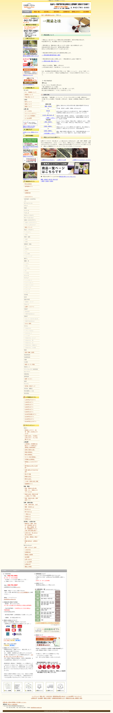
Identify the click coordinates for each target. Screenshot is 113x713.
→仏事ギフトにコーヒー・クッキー (81, 160)
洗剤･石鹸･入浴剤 (29, 352)
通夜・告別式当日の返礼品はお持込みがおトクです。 (30, 146)
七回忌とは (28, 519)
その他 (27, 273)
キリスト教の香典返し (30, 457)
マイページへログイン (30, 113)
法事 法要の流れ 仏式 (31, 504)
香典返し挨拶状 (29, 554)
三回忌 (47, 181)
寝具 (25, 350)
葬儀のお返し (28, 476)
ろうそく (26, 383)
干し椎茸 (27, 253)
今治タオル (28, 328)
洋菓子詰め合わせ (30, 314)
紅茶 (25, 297)
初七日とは (28, 509)
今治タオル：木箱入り (31, 345)
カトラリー (27, 371)
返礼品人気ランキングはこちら (67, 176)
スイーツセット (29, 282)
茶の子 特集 (28, 474)
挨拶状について (29, 94)
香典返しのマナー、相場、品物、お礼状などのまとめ (31, 431)
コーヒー (26, 277)
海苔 (26, 239)
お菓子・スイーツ (29, 306)
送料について (28, 104)
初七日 (48, 110)
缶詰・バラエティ (29, 229)
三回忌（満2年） (48, 126)
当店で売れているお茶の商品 (30, 170)
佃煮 (26, 241)
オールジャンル (28, 203)
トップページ (35, 696)
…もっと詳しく (49, 133)
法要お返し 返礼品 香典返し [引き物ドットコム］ (14, 702)
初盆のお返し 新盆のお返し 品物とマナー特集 (31, 495)
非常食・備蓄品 (28, 388)
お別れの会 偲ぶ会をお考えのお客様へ (31, 533)
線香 (25, 381)
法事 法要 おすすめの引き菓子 (31, 471)
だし (26, 251)
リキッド (27, 292)
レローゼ (26, 210)
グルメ (26, 205)
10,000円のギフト (29, 416)
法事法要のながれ (49, 15)
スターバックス (29, 285)
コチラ (18, 587)
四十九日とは (28, 511)
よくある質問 (28, 118)
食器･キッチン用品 (30, 364)
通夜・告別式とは (29, 507)
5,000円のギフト (29, 412)
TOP (42, 15)
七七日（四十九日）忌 (48, 115)
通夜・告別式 (48, 106)
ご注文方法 (28, 550)
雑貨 (25, 208)
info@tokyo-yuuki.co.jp (10, 599)
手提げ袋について (29, 97)
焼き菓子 (27, 311)
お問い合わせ (28, 559)
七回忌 (51, 181)
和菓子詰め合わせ (30, 321)
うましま (26, 212)
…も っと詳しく (50, 117)
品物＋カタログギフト (30, 220)
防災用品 (26, 393)
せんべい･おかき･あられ (31, 318)
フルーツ (26, 304)
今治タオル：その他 (30, 347)
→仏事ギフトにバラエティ (48, 160)
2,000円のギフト (29, 404)
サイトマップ (77, 696)
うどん (27, 263)
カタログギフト (29, 196)
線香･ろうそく (28, 379)
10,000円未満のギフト (30, 414)
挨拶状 (26, 190)
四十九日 (55, 179)
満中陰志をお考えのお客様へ (31, 466)
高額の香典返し (29, 452)
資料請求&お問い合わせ (59, 696)
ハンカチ (27, 335)
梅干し (26, 258)
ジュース (26, 275)
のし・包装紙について (30, 92)
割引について (28, 101)
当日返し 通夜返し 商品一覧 (31, 537)
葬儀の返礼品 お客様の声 (31, 542)
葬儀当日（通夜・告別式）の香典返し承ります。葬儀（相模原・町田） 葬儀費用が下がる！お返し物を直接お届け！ (31, 527)
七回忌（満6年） (48, 130)
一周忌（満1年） (48, 122)
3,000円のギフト (29, 407)
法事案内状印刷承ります (58, 698)
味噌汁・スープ (29, 302)
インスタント (28, 280)
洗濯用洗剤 (27, 357)
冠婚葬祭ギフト (29, 483)
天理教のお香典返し (30, 459)
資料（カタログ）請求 (30, 547)
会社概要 (27, 557)
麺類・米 (26, 261)
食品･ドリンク (28, 227)
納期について (28, 106)
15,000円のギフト (29, 419)
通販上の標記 (28, 566)
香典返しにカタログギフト (30, 156)
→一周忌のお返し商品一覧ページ (50, 61)
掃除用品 (26, 374)
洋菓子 (26, 309)
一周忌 (42, 181)
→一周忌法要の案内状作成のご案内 (51, 55)
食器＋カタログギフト (31, 222)
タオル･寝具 (28, 323)
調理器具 (26, 376)
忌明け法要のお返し (30, 449)
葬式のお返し (28, 479)
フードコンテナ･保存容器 (31, 369)
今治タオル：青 (29, 340)
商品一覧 (42, 696)
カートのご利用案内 (30, 116)
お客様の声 (28, 564)
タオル (26, 326)
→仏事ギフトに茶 (61, 160)
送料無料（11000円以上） (30, 200)
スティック (28, 287)
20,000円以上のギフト (30, 421)
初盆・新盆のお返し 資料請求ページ (31, 499)
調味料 (27, 249)
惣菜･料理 (27, 299)
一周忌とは (28, 514)
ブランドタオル (29, 330)
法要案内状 (28, 193)
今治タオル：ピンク (30, 338)
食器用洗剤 (27, 354)
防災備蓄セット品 (29, 391)
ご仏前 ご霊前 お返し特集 (31, 481)
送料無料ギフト (29, 186)
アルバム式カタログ (30, 225)
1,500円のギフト (29, 402)
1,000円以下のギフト (30, 399)
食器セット (27, 367)
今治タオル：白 (29, 342)
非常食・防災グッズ (30, 386)
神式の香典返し (29, 454)
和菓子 (26, 316)
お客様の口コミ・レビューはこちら (30, 178)
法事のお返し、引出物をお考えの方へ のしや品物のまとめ (31, 437)
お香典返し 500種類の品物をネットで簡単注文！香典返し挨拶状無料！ (31, 445)
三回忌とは (28, 516)
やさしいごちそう (29, 215)
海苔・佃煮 (27, 237)
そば (26, 265)
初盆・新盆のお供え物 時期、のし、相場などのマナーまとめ (31, 490)
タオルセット (28, 333)
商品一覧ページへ (30, 46)
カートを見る (28, 111)
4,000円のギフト (29, 409)
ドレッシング (28, 256)
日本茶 (26, 294)
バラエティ (28, 232)
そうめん (27, 268)
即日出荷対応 (28, 184)
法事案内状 (28, 552)
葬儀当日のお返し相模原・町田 (74, 698)
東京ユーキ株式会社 (12, 704)
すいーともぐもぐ (29, 217)
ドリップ (27, 289)
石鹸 (25, 359)
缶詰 (26, 234)
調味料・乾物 (27, 244)
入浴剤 (26, 362)
